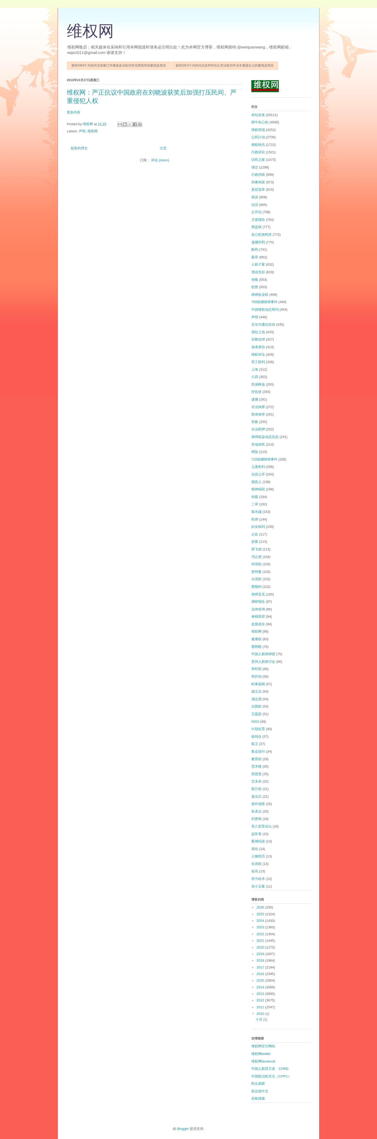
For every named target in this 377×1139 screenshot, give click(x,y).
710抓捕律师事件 (264, 459)
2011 (261, 1007)
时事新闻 (258, 684)
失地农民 (258, 444)
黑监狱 (256, 227)
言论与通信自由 (263, 324)
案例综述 (258, 841)
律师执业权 (259, 295)
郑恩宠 (256, 774)
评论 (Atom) (160, 160)
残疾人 (256, 482)
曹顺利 (256, 587)
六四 (254, 377)
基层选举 (258, 189)
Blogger (183, 1129)
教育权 (256, 759)
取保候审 (258, 414)
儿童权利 (258, 467)
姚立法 (256, 691)
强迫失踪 (258, 272)
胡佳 (254, 849)
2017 (261, 967)
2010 (261, 1014)
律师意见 (258, 594)
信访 (254, 205)
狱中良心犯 (259, 122)
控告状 (256, 392)
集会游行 (258, 751)
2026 (261, 907)
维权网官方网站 (263, 1046)
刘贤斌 (256, 819)
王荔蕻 (256, 714)
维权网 (90, 31)
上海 (254, 369)
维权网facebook (263, 1061)
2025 (261, 914)
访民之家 (258, 160)
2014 (261, 987)
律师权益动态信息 (265, 437)
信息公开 (258, 474)
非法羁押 (258, 429)
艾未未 (256, 781)
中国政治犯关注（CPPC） (271, 1076)
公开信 (256, 212)
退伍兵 (256, 796)
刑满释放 (258, 384)
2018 (261, 960)
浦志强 (256, 699)
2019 (261, 954)
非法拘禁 (258, 407)
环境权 (256, 564)
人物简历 (258, 856)
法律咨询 (258, 609)
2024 (261, 921)
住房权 (256, 864)
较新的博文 (79, 148)
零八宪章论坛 (261, 826)
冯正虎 (256, 557)
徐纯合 (256, 736)
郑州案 (256, 572)
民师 (254, 519)
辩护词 (256, 676)
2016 (261, 974)
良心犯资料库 (261, 235)
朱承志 (256, 811)
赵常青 (256, 834)
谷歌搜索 (258, 1098)
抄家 (254, 542)
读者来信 (258, 347)
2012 (261, 1000)
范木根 (256, 766)
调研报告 (258, 602)
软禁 (254, 287)
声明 (82, 131)
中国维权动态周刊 (265, 309)
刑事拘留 (258, 182)
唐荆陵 (256, 647)
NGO (255, 722)
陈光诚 (256, 512)
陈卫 (254, 744)
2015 (261, 980)
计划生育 (258, 729)
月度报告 (258, 220)
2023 (261, 927)
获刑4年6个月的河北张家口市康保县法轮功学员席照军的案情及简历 (118, 65)
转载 (254, 497)
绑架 (254, 452)
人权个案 (258, 264)
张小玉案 (258, 886)
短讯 (254, 871)
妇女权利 (258, 527)
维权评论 (258, 355)
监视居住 (258, 624)
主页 (163, 148)
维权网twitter (261, 1054)
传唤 (254, 280)
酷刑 (254, 249)
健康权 (256, 639)
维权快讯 (258, 145)
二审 (254, 504)
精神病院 (258, 489)
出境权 (256, 579)
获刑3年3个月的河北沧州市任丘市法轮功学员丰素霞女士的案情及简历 (224, 65)
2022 (261, 934)
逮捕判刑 (258, 242)
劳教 (254, 422)
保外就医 (258, 804)
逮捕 (254, 399)
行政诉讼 (258, 152)
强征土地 (258, 332)
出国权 (256, 706)
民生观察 (258, 1084)
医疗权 (256, 789)
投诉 (254, 197)
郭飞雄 (256, 549)
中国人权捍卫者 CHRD (270, 1069)
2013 (261, 994)
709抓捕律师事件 (264, 302)
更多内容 (73, 112)
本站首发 (258, 115)
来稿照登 (258, 616)
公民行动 (258, 137)
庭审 (254, 257)
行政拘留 (258, 175)
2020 (261, 947)
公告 (254, 534)
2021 (261, 941)
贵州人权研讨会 (263, 662)
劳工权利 (258, 362)
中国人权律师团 (263, 654)
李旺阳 (256, 669)
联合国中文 (259, 1091)
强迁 (254, 167)
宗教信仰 (258, 339)
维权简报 (258, 130)
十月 (259, 1019)
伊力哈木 (258, 879)
